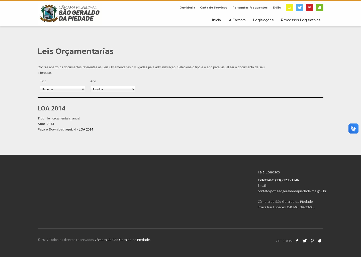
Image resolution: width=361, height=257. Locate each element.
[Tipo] (62, 89)
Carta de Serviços (213, 7)
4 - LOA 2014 (83, 129)
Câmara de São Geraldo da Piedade (122, 239)
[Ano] (112, 89)
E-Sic (277, 7)
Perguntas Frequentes (250, 7)
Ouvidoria (187, 7)
